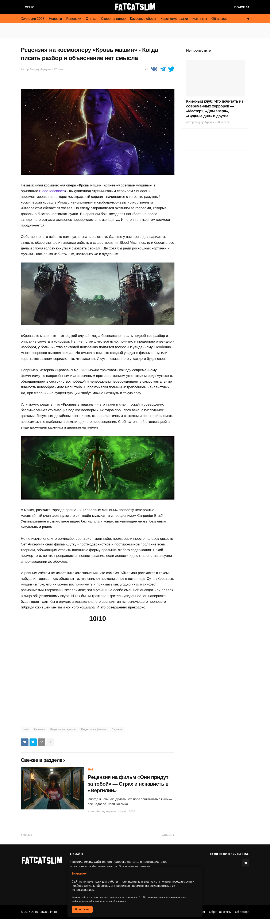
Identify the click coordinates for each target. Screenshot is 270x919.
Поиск (239, 7)
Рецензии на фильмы (94, 729)
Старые (167, 834)
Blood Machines (52, 191)
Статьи (91, 18)
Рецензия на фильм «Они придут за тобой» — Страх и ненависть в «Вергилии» (128, 783)
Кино (26, 729)
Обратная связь (220, 912)
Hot (90, 769)
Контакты (199, 18)
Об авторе (219, 18)
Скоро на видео (113, 18)
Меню (30, 7)
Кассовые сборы (143, 18)
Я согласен (82, 909)
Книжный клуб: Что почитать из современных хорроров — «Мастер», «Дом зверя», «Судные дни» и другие (214, 108)
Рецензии (73, 18)
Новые (27, 834)
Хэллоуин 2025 (33, 18)
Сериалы (117, 729)
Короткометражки (174, 18)
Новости (55, 18)
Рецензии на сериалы (63, 729)
